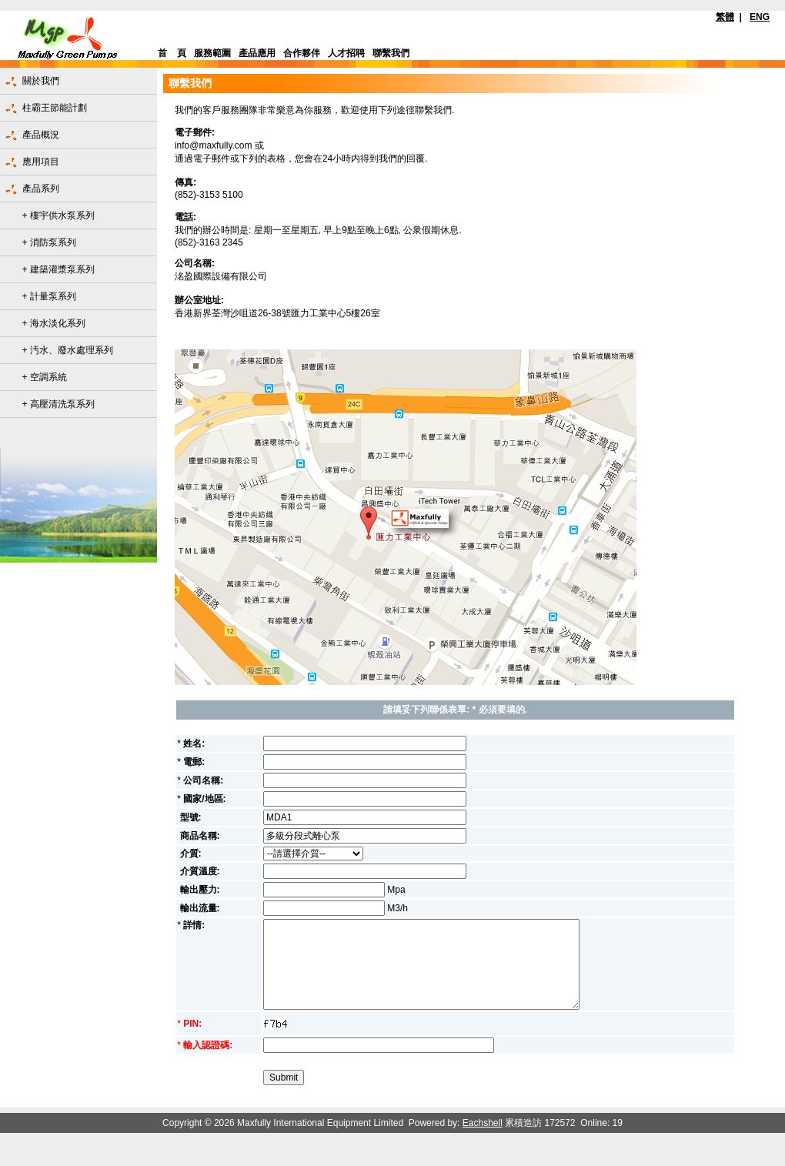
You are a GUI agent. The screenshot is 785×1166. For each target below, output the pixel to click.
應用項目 (40, 161)
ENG (760, 17)
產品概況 (40, 134)
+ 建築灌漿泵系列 (58, 269)
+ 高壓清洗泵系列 (58, 404)
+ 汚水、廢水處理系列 (67, 350)
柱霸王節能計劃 (54, 107)
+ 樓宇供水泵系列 (58, 215)
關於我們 (40, 80)
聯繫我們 (390, 53)
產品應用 (257, 53)
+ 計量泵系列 (49, 296)
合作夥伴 (301, 53)
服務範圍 (212, 53)
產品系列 (40, 188)
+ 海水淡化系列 (53, 323)
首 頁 (172, 53)
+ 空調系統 (44, 377)
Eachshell (483, 1123)
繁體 (725, 17)
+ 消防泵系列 (49, 242)
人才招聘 (346, 53)
